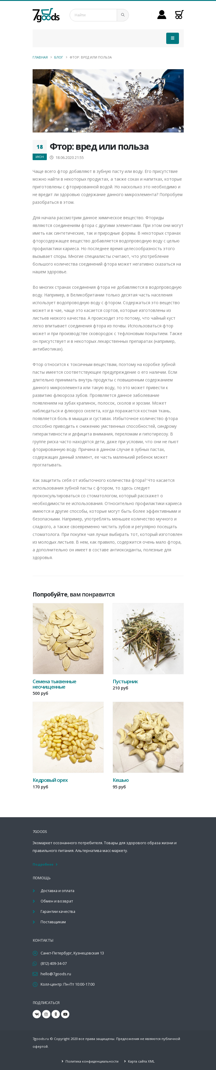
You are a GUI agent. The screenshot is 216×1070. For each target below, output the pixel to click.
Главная (40, 57)
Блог (58, 57)
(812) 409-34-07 (54, 963)
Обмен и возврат (57, 901)
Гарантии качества (58, 911)
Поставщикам (53, 921)
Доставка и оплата (57, 890)
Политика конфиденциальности (92, 1061)
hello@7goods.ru (56, 973)
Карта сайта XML (141, 1061)
